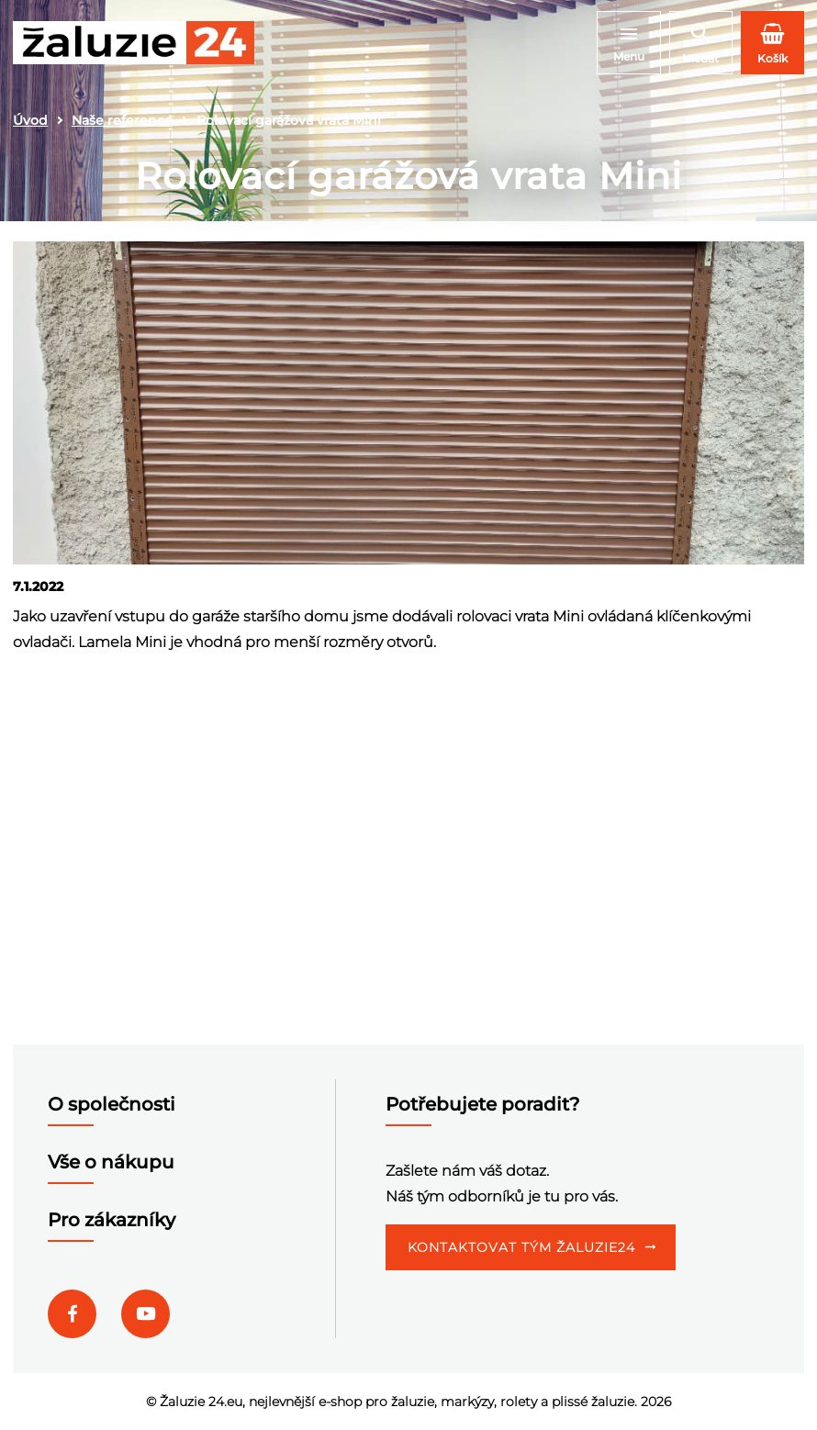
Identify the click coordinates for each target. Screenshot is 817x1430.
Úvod (30, 120)
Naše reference (122, 120)
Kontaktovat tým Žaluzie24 (521, 1247)
